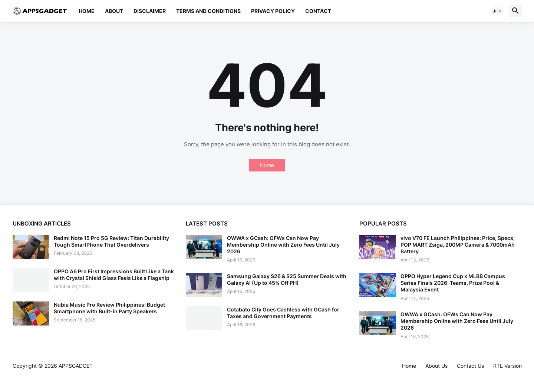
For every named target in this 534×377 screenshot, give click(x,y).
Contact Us (470, 366)
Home (87, 11)
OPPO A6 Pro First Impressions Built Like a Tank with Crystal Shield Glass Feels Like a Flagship (114, 274)
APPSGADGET (76, 366)
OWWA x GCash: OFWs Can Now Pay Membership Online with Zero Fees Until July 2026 (283, 244)
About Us (436, 366)
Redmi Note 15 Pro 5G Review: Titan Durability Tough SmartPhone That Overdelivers (111, 241)
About (114, 11)
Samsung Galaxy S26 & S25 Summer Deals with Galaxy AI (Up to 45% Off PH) (286, 279)
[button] (497, 11)
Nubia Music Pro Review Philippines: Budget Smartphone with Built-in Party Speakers (109, 307)
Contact (318, 11)
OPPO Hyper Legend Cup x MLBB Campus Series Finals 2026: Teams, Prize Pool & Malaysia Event (452, 283)
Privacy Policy (273, 11)
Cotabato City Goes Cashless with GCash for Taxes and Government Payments (283, 312)
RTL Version (507, 366)
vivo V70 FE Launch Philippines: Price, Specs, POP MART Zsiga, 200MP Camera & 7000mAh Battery (457, 244)
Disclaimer (150, 11)
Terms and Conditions (208, 11)
